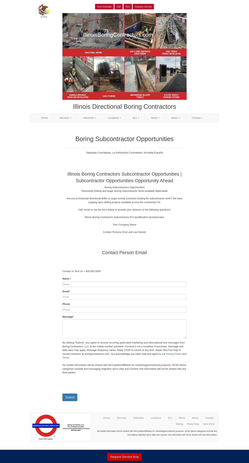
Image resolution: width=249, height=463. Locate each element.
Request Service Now (124, 457)
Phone (66, 304)
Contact (197, 117)
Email (66, 291)
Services (65, 117)
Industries (89, 117)
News (155, 117)
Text (128, 6)
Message (68, 316)
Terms (65, 357)
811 (136, 117)
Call (119, 6)
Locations (114, 117)
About (175, 117)
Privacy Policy (173, 353)
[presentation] (87, 384)
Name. (66, 278)
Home (44, 117)
